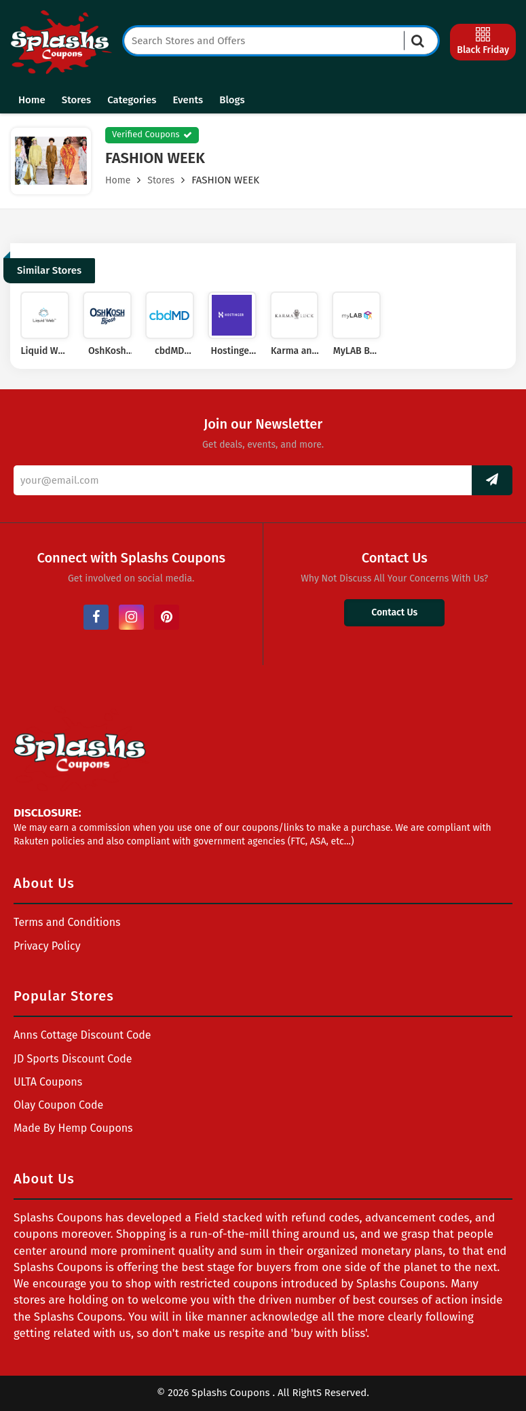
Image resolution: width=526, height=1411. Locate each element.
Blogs (231, 100)
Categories (131, 100)
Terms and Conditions (67, 922)
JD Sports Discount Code (73, 1058)
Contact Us (394, 612)
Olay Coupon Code (58, 1105)
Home (31, 100)
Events (187, 100)
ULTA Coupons (48, 1081)
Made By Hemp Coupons (73, 1128)
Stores (76, 100)
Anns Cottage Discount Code (82, 1035)
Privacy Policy (47, 946)
